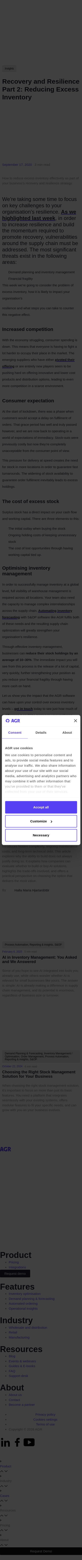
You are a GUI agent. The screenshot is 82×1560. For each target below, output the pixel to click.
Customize (41, 821)
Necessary (41, 835)
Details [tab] (41, 732)
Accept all (41, 807)
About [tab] (67, 732)
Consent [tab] (14, 732)
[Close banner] (75, 720)
